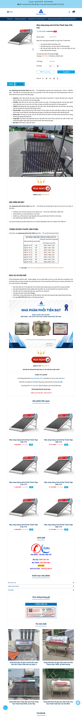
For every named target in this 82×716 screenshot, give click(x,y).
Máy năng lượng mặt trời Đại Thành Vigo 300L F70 (58, 526)
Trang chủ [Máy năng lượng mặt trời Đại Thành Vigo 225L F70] (10, 19)
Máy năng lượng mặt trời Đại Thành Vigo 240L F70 (58, 483)
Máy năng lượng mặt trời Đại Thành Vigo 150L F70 (23, 441)
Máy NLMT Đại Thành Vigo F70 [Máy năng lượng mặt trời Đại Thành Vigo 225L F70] (37, 19)
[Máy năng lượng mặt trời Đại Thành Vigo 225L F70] (41, 12)
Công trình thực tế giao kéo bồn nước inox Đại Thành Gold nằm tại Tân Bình (58, 703)
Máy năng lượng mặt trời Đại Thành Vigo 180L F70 (58, 441)
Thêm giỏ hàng (45, 72)
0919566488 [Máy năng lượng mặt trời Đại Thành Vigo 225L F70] (48, 1)
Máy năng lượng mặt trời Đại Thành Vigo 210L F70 (23, 483)
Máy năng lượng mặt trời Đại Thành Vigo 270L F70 (23, 526)
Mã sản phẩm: (41, 37)
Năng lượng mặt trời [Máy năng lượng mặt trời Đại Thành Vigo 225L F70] (20, 19)
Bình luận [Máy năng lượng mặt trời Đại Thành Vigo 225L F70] (20, 84)
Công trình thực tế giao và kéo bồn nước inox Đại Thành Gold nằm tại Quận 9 (24, 663)
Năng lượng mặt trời (41, 586)
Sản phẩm (41, 590)
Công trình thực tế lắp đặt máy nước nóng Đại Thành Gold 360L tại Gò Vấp (23, 703)
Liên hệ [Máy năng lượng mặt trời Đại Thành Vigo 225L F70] (66, 72)
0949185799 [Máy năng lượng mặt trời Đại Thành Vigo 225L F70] (39, 1)
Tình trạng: (40, 61)
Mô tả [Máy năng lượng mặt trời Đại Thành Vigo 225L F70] (11, 84)
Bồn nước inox (41, 582)
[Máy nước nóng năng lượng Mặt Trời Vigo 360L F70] (41, 237)
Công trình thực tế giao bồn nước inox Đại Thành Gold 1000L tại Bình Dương (58, 663)
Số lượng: (39, 66)
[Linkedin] (50, 78)
